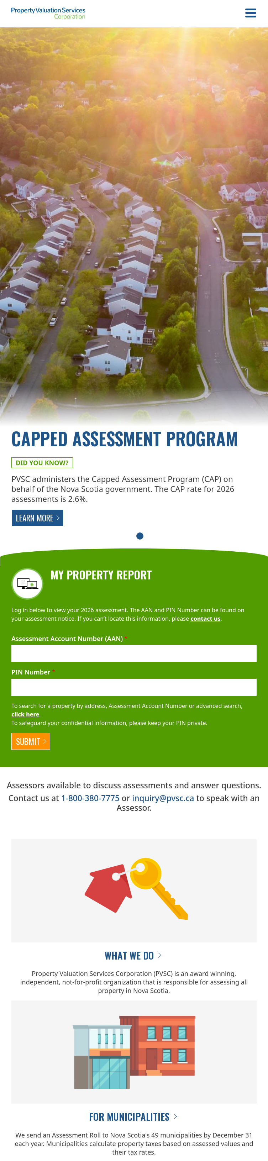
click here (25, 714)
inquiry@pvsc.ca (163, 798)
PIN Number (30, 672)
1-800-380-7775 (90, 798)
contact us (205, 618)
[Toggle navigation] (251, 14)
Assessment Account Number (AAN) (67, 638)
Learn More (34, 518)
